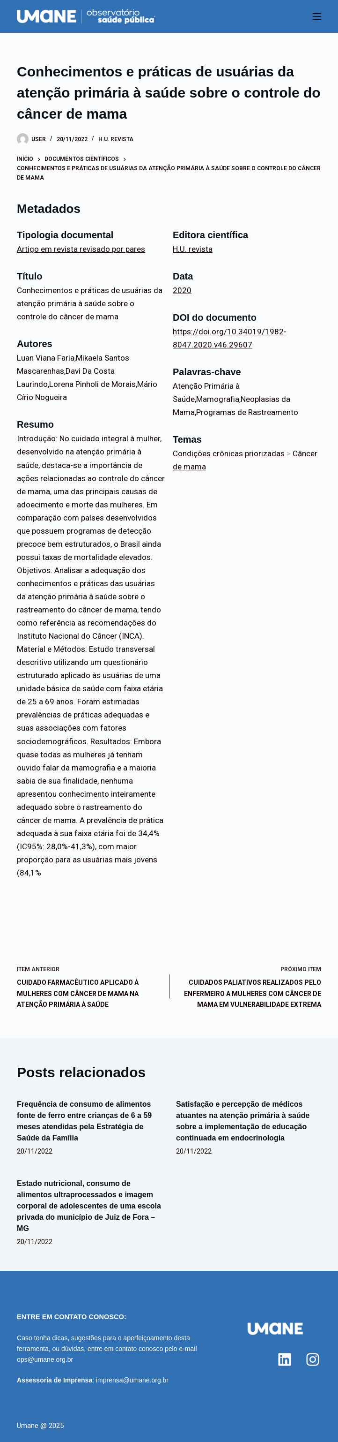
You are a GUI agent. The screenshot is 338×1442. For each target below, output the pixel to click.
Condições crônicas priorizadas (229, 453)
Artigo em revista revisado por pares (81, 249)
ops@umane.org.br (45, 1359)
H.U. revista (115, 139)
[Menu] (317, 16)
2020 (182, 290)
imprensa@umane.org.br (132, 1380)
